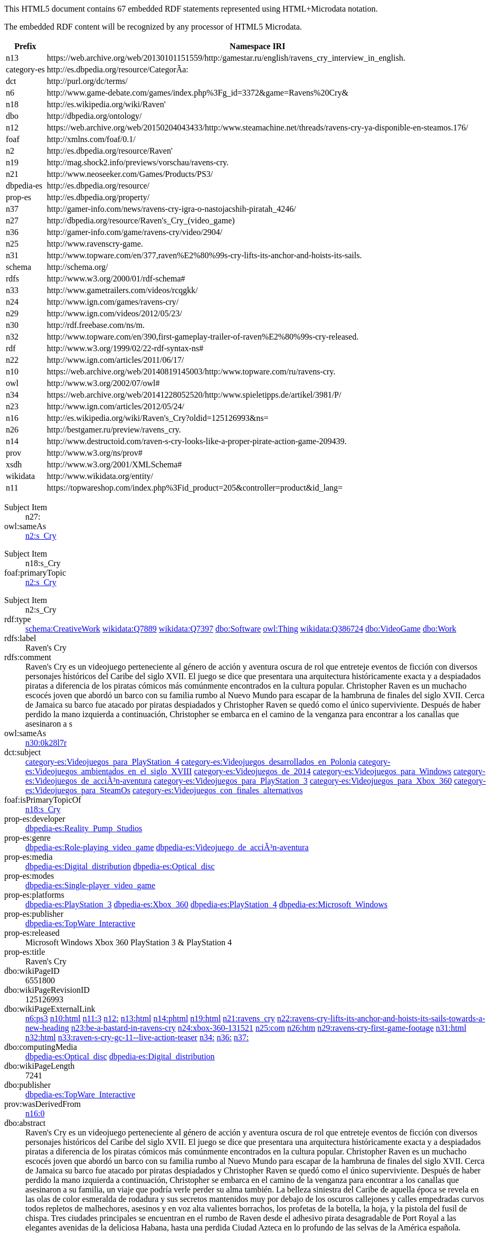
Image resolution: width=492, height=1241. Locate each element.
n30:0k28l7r (46, 742)
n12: (110, 1018)
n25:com (270, 1027)
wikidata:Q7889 (129, 628)
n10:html (65, 1018)
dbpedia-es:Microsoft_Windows (333, 904)
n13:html (136, 1018)
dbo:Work (440, 628)
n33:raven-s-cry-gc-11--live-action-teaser (127, 1037)
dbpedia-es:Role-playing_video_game (89, 847)
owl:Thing (280, 628)
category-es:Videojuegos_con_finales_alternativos (217, 790)
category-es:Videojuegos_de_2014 (252, 771)
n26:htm (301, 1027)
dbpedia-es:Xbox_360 (151, 904)
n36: (223, 1037)
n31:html (451, 1027)
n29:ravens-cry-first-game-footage (375, 1027)
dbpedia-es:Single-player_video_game (90, 885)
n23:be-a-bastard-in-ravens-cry (123, 1027)
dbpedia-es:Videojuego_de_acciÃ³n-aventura (232, 847)
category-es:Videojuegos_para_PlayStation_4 (102, 761)
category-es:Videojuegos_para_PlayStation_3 (230, 780)
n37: (241, 1037)
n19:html (205, 1018)
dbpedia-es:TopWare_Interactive (80, 923)
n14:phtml (171, 1018)
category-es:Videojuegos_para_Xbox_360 (381, 780)
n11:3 (91, 1018)
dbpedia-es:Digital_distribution (78, 866)
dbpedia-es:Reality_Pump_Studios (83, 828)
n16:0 (34, 1113)
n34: (207, 1037)
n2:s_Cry (40, 535)
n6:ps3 (36, 1018)
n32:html (40, 1037)
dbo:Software (238, 628)
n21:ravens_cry (249, 1018)
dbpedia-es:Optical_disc (174, 866)
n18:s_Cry (43, 809)
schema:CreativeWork (62, 628)
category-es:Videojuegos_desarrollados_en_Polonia (268, 761)
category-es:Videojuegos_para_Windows (382, 771)
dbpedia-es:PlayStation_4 (234, 904)
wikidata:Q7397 (186, 628)
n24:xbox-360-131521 (215, 1027)
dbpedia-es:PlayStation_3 (68, 904)
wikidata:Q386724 (331, 628)
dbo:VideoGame (393, 628)
